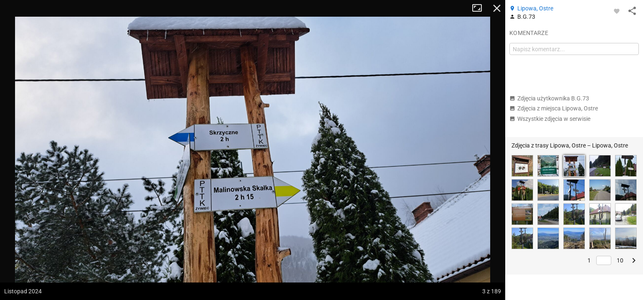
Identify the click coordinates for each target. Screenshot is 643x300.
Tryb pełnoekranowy (480, 8)
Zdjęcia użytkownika (549, 98)
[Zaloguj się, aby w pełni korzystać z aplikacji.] (616, 11)
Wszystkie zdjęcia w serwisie (549, 118)
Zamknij (497, 8)
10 (620, 260)
